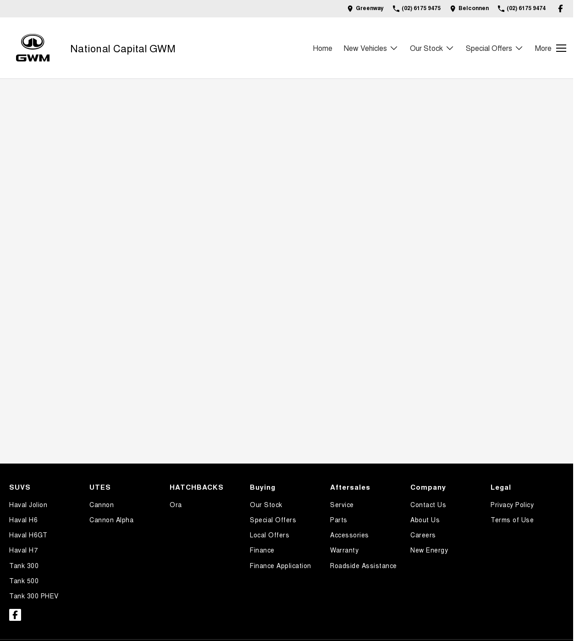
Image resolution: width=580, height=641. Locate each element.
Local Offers (269, 534)
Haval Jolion (28, 504)
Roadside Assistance (363, 565)
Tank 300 (24, 565)
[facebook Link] (560, 8)
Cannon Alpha (111, 519)
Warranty (344, 549)
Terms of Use (512, 519)
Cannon (101, 504)
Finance (262, 549)
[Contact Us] (365, 8)
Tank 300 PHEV (34, 595)
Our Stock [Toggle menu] (432, 48)
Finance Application (280, 565)
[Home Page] (33, 48)
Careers (423, 534)
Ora (176, 504)
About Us (425, 519)
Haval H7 (23, 549)
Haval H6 (23, 519)
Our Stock (266, 504)
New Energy (429, 549)
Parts (339, 519)
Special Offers (273, 519)
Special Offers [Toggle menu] (495, 48)
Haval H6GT (28, 534)
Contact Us (428, 504)
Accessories (349, 534)
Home (322, 48)
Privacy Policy (512, 504)
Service (342, 504)
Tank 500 (24, 580)
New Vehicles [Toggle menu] (371, 48)
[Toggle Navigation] (550, 48)
